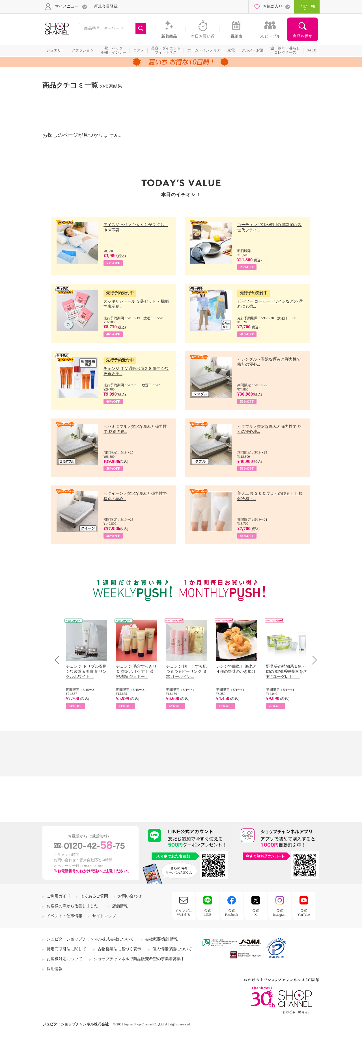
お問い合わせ (130, 896)
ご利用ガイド (58, 896)
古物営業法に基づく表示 (119, 949)
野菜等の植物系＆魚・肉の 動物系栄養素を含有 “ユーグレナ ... (286, 671)
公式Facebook (231, 913)
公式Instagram (279, 913)
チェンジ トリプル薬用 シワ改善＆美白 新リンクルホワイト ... (86, 671)
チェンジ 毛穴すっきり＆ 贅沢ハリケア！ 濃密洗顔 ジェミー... (136, 671)
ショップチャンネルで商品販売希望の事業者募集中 (139, 959)
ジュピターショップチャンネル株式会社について (90, 939)
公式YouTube (304, 913)
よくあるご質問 (94, 896)
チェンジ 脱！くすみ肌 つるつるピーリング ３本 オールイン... (186, 671)
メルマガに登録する (183, 913)
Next (312, 660)
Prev (59, 660)
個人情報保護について (172, 949)
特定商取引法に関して (66, 949)
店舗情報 (120, 906)
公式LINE (207, 913)
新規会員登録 (106, 6)
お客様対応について (64, 959)
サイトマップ (104, 916)
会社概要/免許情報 (161, 939)
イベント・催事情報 (64, 916)
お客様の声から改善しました (72, 906)
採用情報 (55, 969)
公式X (255, 913)
